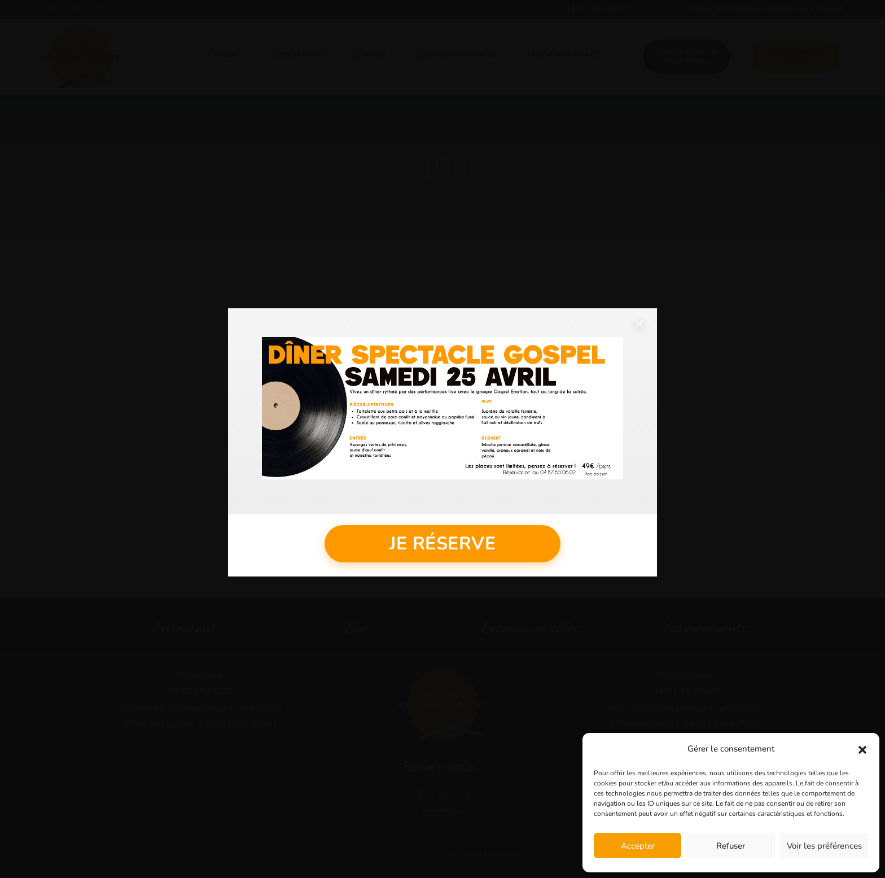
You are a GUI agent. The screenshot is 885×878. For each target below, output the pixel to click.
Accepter (638, 845)
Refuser (730, 845)
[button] (862, 749)
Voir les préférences (824, 845)
